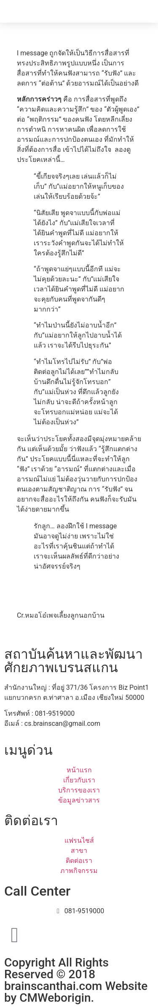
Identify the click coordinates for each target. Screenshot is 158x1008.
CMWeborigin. (56, 998)
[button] (148, 11)
